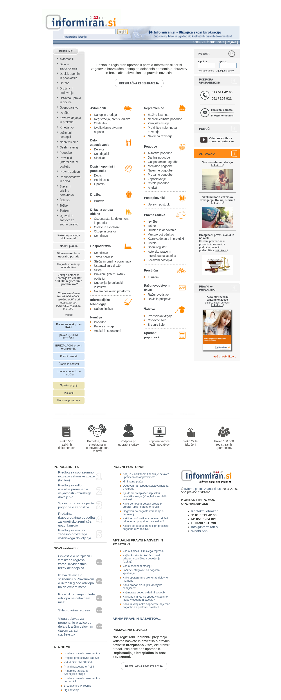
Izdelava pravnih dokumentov (82, 653)
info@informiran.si (222, 115)
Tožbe (64, 205)
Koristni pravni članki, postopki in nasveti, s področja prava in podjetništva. (216, 243)
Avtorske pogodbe (160, 153)
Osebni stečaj (69, 147)
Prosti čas (151, 270)
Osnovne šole (157, 320)
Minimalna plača (133, 481)
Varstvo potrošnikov (161, 234)
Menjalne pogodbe (160, 166)
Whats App (199, 531)
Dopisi (98, 175)
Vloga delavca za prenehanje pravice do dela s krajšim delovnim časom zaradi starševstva (75, 626)
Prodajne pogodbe (160, 174)
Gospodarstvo (69, 107)
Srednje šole (156, 324)
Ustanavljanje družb (107, 265)
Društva (99, 201)
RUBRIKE (66, 51)
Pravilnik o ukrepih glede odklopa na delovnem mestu (76, 598)
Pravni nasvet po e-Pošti (79, 666)
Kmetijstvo (67, 127)
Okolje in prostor (105, 231)
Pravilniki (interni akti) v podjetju (69, 162)
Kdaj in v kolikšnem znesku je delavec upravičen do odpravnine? (146, 476)
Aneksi (152, 187)
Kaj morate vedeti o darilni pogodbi (144, 592)
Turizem (65, 210)
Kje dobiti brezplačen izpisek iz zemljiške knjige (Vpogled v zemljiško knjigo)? (145, 496)
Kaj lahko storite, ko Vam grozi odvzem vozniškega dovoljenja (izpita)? (141, 558)
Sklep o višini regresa (74, 610)
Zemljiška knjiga (158, 123)
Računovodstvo (158, 294)
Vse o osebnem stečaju (137, 566)
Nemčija (96, 317)
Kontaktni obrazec (204, 511)
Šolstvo (65, 200)
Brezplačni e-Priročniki (77, 685)
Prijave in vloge (104, 326)
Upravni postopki (159, 204)
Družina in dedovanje (162, 230)
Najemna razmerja (160, 136)
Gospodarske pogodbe (163, 162)
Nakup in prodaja (105, 114)
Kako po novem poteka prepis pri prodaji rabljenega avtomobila (143, 505)
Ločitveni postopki (160, 260)
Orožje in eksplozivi (107, 227)
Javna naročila (103, 257)
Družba (64, 83)
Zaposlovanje (157, 179)
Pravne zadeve (70, 171)
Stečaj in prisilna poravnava (67, 191)
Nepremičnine (69, 142)
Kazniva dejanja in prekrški (166, 238)
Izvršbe (64, 112)
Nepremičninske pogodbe (165, 119)
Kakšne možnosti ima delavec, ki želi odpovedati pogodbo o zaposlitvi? (145, 520)
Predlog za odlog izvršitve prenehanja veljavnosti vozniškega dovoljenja (75, 491)
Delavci (99, 149)
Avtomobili (67, 59)
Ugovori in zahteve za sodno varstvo (69, 220)
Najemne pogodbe (160, 170)
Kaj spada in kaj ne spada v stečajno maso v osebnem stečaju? (145, 598)
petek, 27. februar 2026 (208, 42)
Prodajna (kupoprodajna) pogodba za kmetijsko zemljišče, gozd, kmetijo (76, 519)
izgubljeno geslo (225, 70)
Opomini (99, 184)
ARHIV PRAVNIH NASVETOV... (137, 618)
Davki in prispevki (159, 299)
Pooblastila (101, 180)
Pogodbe (66, 152)
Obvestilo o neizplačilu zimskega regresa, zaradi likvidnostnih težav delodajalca (75, 562)
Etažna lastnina (158, 114)
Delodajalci (101, 153)
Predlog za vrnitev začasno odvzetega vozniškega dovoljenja (74, 534)
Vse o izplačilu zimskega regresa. (143, 551)
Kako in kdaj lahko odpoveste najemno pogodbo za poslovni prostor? (146, 606)
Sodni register (157, 247)
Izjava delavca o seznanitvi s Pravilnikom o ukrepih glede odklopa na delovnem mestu (76, 581)
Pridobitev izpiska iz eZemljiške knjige (76, 672)
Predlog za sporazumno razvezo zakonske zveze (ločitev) (76, 476)
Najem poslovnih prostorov (112, 291)
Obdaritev (100, 123)
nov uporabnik (206, 70)
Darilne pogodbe (159, 157)
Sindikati (99, 158)
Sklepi (98, 270)
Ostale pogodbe (158, 183)
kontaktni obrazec (222, 110)
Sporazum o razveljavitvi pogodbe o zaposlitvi (76, 505)
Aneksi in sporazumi (107, 330)
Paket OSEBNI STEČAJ (79, 662)
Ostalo (152, 243)
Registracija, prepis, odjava (112, 119)
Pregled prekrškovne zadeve (81, 657)
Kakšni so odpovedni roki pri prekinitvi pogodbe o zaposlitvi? (146, 527)
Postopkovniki (154, 198)
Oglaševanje (71, 690)
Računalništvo (103, 309)
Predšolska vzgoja (160, 316)
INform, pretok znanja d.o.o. (203, 489)
